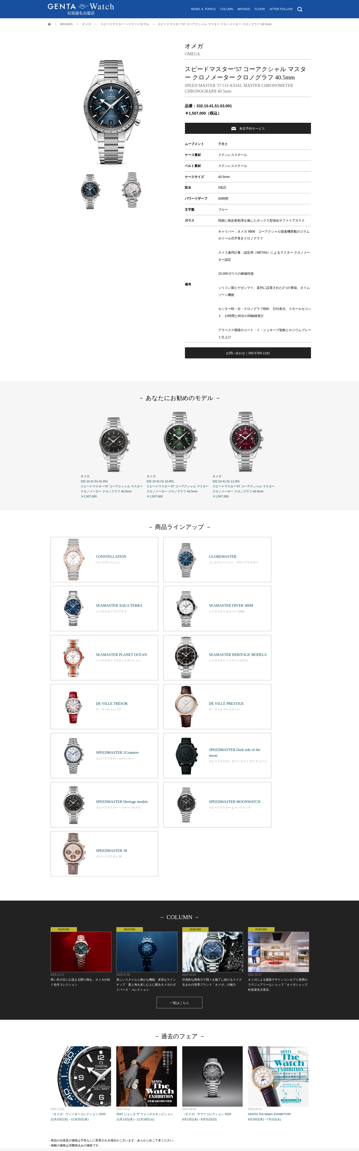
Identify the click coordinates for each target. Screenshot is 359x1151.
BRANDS (244, 9)
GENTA (126, 1044)
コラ (171, 1028)
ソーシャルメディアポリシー (244, 1044)
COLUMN (226, 9)
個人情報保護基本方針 (150, 1044)
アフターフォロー (223, 1028)
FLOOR (260, 9)
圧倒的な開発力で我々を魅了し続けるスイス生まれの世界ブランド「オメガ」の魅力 (212, 816)
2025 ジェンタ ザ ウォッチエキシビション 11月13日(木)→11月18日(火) (146, 943)
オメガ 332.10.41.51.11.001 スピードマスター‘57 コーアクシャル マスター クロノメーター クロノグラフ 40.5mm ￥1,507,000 (245, 453)
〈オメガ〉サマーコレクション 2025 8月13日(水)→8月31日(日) (212, 943)
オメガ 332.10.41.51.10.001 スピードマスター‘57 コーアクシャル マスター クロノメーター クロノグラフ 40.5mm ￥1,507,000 (179, 453)
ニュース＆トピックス (148, 1028)
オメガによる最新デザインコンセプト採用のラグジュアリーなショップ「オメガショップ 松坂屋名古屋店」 (278, 819)
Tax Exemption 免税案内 (175, 1038)
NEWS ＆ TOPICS (203, 9)
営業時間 (148, 1038)
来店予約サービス (248, 128)
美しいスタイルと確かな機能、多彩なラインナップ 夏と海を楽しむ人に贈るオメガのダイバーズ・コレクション (146, 819)
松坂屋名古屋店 (105, 1044)
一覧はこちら (179, 862)
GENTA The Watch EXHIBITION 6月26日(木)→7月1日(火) (278, 943)
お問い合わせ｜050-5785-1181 (248, 353)
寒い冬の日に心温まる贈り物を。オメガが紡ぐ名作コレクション (81, 816)
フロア (202, 1028)
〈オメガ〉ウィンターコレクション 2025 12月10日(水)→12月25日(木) (81, 943)
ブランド (187, 1028)
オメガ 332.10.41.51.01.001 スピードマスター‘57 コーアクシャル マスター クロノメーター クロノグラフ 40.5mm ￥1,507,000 (114, 453)
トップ (124, 1028)
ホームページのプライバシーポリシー (195, 1044)
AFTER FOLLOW (281, 9)
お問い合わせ (204, 1038)
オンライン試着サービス (163, 1033)
